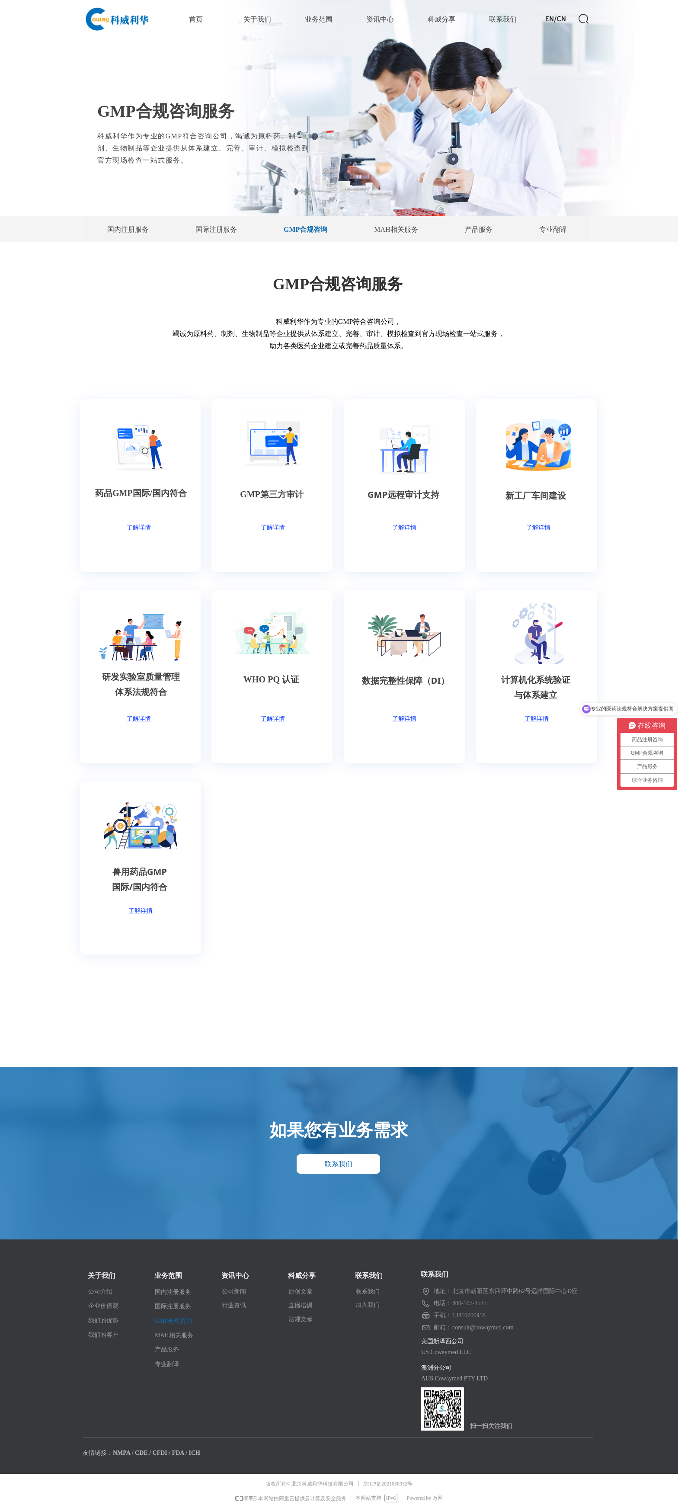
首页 (196, 19)
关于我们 (257, 19)
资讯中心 (380, 19)
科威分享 (441, 19)
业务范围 (319, 19)
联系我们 (503, 19)
